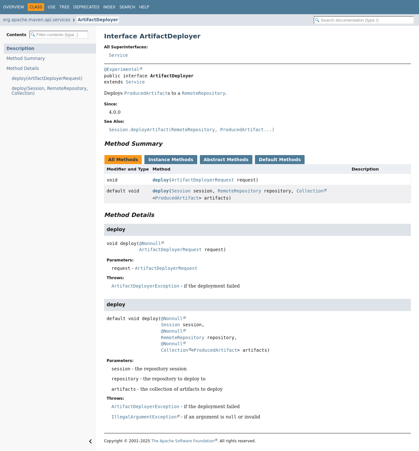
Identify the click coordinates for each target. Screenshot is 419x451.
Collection (310, 190)
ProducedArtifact (177, 198)
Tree (64, 7)
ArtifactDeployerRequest (202, 179)
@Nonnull (150, 243)
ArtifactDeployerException (146, 286)
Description (20, 48)
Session (180, 190)
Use (51, 7)
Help (144, 7)
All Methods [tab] (123, 159)
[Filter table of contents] (58, 35)
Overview (13, 7)
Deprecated (86, 7)
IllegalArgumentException (144, 416)
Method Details (22, 68)
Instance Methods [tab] (170, 159)
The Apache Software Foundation (183, 441)
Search (127, 7)
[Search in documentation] (364, 20)
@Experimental (122, 69)
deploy (160, 179)
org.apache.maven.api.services (36, 19)
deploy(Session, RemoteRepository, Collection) (50, 91)
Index (109, 7)
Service (118, 55)
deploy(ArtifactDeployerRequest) (47, 78)
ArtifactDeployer (98, 19)
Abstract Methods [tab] (226, 159)
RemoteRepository (239, 190)
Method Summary (25, 58)
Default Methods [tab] (280, 159)
